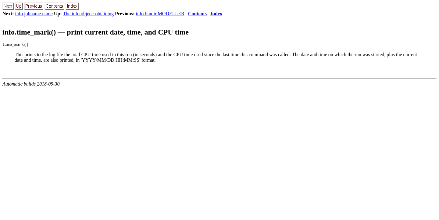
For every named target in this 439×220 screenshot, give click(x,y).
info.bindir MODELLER (160, 13)
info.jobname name (34, 13)
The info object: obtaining (88, 13)
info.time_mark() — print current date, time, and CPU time (95, 32)
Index (216, 13)
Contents (197, 13)
